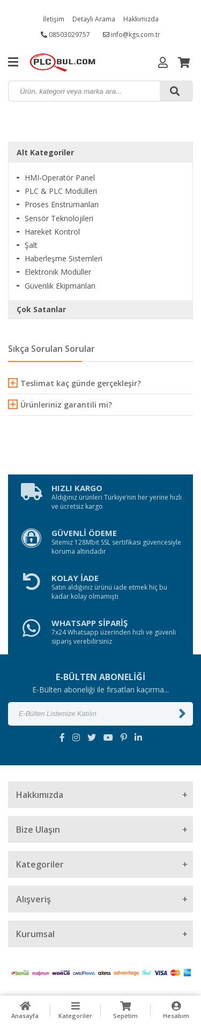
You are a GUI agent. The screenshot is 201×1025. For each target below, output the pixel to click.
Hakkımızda (141, 19)
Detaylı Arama (93, 19)
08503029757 (65, 34)
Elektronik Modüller (58, 272)
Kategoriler (75, 1010)
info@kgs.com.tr (131, 34)
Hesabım (176, 1010)
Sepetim (126, 1010)
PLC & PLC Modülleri (61, 191)
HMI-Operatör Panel (60, 177)
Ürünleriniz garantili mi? (60, 405)
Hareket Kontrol (52, 232)
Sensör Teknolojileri (59, 218)
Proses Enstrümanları (62, 204)
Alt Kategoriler (45, 152)
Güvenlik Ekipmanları (60, 286)
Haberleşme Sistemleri (63, 258)
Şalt (31, 245)
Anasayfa (25, 1010)
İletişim (53, 19)
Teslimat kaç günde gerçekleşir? (74, 383)
